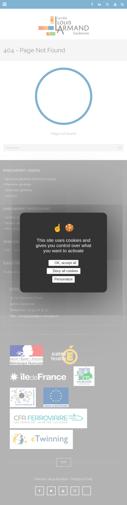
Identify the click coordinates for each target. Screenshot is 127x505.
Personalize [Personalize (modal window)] (63, 279)
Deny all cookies (63, 271)
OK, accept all (63, 263)
